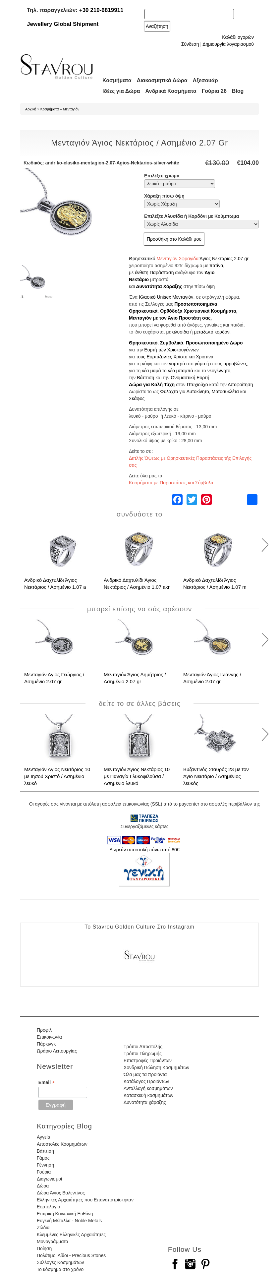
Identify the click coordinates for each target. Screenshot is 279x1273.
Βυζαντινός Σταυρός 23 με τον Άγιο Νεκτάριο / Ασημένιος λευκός (216, 776)
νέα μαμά (151, 370)
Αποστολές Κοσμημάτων (62, 1144)
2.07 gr (241, 258)
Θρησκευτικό (142, 258)
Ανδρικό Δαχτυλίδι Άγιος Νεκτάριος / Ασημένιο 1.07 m (215, 583)
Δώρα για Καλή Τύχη (152, 384)
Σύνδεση (190, 44)
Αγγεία (43, 1137)
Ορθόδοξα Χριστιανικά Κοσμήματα (198, 311)
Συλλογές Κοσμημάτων (60, 1262)
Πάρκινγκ (46, 1044)
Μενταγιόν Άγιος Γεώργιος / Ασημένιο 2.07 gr (54, 678)
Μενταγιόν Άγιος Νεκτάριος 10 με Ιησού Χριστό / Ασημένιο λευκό (57, 776)
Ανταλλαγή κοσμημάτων (148, 1088)
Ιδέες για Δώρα (121, 91)
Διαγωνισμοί (49, 1179)
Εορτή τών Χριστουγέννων (171, 349)
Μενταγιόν (71, 109)
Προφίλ (44, 1030)
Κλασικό (147, 297)
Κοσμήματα (117, 80)
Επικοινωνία (49, 1037)
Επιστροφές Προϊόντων (148, 1060)
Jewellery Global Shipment (62, 24)
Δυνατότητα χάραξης (145, 1102)
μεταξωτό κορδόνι (212, 331)
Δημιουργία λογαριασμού (228, 44)
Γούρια (44, 1172)
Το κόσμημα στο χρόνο (60, 1269)
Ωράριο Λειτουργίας (57, 1051)
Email (46, 1082)
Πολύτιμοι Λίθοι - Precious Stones (71, 1255)
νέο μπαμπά (180, 370)
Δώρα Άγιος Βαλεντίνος (61, 1192)
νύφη (147, 363)
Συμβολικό (171, 342)
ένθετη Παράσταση (154, 272)
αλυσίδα (180, 331)
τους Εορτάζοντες (154, 356)
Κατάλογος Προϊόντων (146, 1081)
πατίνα (216, 265)
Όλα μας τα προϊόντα (145, 1074)
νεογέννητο (218, 370)
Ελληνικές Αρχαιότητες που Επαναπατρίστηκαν (85, 1199)
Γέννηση (45, 1165)
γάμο (200, 363)
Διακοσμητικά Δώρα (162, 80)
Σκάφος (136, 398)
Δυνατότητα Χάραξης (159, 286)
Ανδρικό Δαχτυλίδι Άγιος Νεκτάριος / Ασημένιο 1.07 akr (137, 583)
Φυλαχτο (169, 391)
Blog (238, 91)
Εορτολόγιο (48, 1206)
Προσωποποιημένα (195, 304)
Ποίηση (44, 1248)
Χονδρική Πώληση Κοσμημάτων (156, 1067)
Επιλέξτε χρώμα (162, 175)
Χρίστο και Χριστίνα (193, 356)
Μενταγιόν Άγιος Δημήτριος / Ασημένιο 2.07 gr (135, 678)
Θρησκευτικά (143, 311)
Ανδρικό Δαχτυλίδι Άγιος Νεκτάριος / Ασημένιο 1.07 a (55, 583)
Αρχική (30, 109)
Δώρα (43, 1185)
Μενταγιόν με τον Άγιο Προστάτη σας (169, 318)
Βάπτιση (145, 377)
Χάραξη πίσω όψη (164, 196)
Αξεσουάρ (205, 80)
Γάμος (43, 1158)
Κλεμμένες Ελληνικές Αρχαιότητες (71, 1234)
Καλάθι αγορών (238, 37)
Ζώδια (43, 1227)
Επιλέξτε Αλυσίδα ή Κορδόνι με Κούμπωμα (191, 216)
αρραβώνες (235, 363)
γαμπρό (177, 363)
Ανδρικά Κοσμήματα (170, 91)
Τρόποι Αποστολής (143, 1046)
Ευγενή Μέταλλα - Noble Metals (69, 1220)
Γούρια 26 (214, 91)
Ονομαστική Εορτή (190, 377)
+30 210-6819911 (101, 10)
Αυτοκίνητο (198, 391)
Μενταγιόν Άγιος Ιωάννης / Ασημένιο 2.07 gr (212, 678)
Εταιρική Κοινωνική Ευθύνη (65, 1213)
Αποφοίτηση (240, 384)
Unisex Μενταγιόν (175, 297)
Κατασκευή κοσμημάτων (148, 1095)
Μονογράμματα (52, 1241)
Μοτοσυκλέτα (225, 391)
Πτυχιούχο (197, 384)
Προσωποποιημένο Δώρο (214, 342)
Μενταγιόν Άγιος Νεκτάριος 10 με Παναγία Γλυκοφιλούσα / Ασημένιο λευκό (137, 776)
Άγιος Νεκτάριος (216, 258)
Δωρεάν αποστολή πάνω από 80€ (144, 849)
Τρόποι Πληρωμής (143, 1053)
